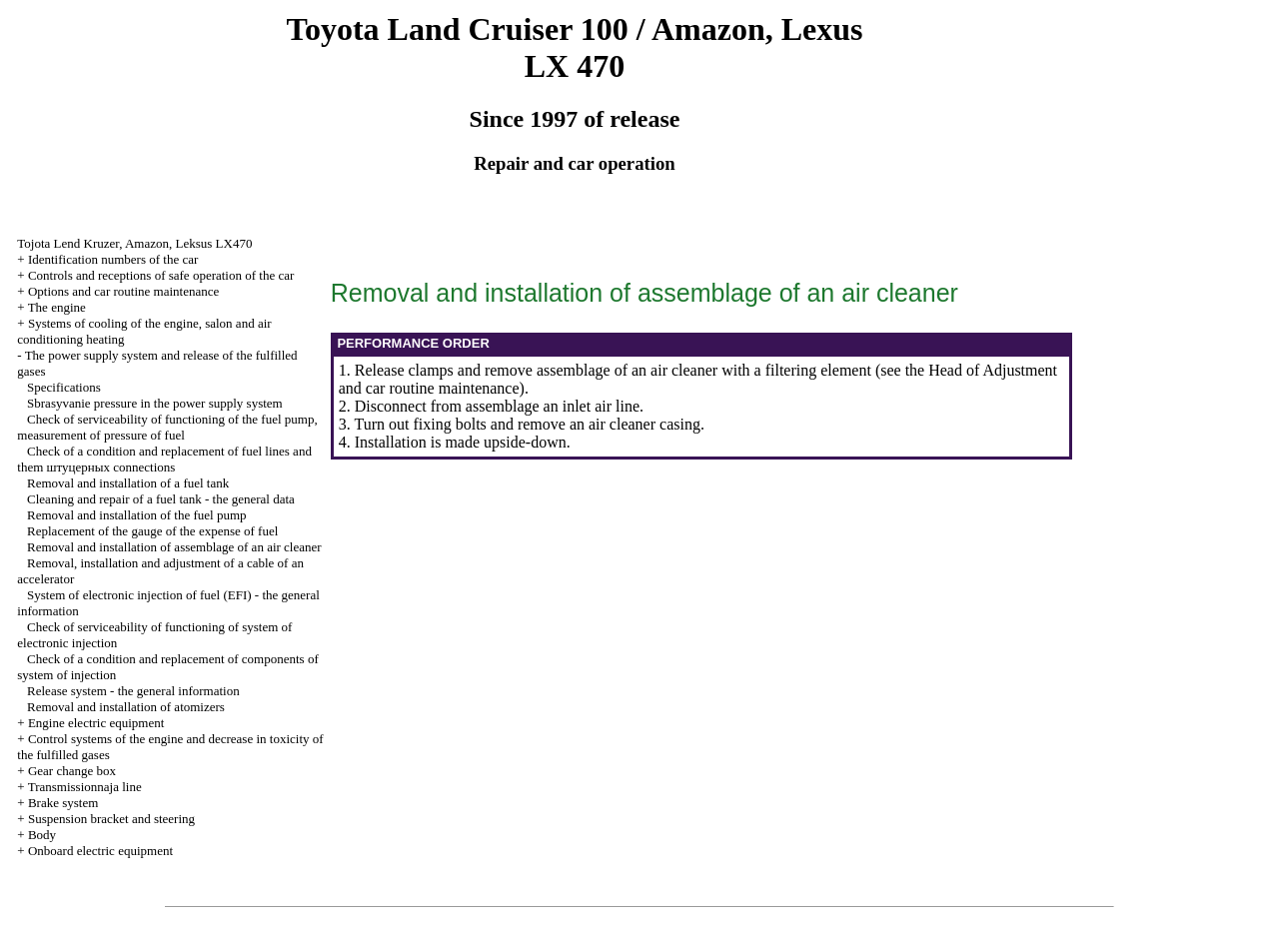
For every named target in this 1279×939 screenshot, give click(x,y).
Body (42, 834)
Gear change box (72, 770)
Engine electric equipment (96, 722)
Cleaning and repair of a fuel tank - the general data (161, 498)
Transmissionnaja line (85, 786)
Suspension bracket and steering (111, 818)
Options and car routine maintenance (123, 291)
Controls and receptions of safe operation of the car (161, 275)
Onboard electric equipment (100, 850)
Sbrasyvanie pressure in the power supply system (155, 403)
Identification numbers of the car (113, 259)
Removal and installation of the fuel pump (137, 514)
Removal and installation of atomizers (126, 706)
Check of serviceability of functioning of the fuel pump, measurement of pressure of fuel (167, 427)
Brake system (63, 802)
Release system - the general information (133, 690)
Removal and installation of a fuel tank (128, 482)
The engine (57, 307)
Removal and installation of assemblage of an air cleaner (174, 546)
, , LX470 (134, 243)
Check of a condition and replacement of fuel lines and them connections (164, 459)
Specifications (64, 387)
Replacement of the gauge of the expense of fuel (152, 530)
